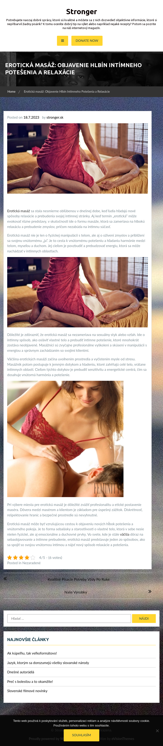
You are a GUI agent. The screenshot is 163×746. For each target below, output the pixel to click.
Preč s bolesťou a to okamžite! (30, 681)
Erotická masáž (18, 211)
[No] (157, 730)
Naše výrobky (75, 592)
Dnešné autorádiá (20, 672)
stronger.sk (55, 117)
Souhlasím (81, 735)
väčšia (124, 534)
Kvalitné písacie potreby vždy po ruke (79, 579)
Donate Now (87, 40)
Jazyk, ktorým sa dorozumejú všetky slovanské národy (48, 663)
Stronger (81, 11)
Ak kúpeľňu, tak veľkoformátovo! (32, 653)
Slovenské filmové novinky (27, 691)
